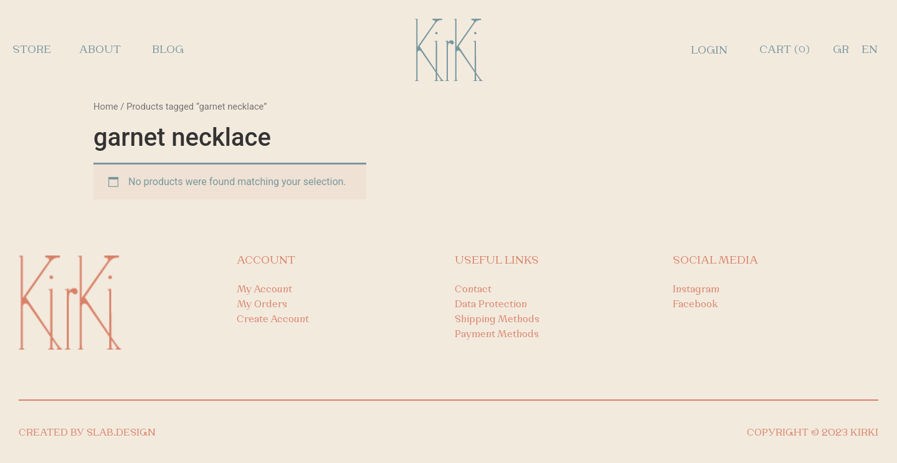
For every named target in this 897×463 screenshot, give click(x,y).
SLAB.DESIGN (121, 433)
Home (105, 106)
